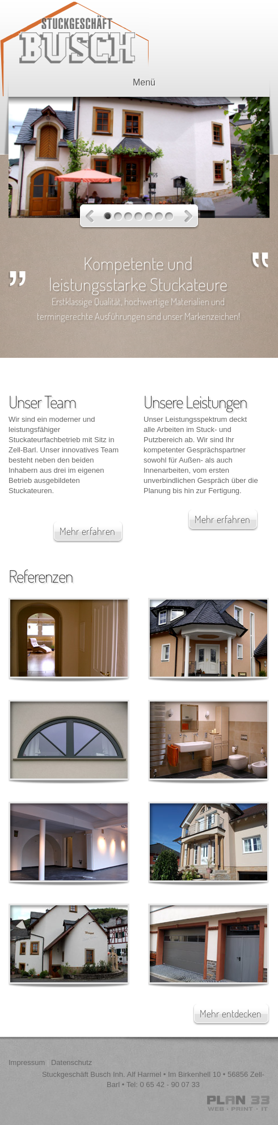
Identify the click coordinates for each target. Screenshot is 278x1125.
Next (188, 216)
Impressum (27, 1062)
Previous (90, 216)
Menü (137, 82)
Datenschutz (71, 1062)
